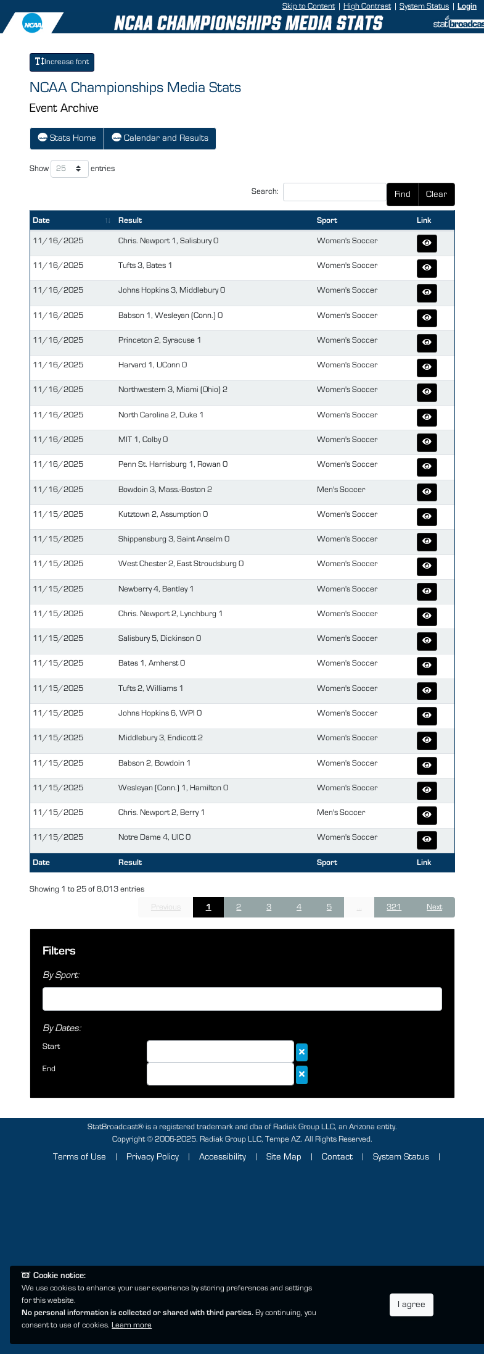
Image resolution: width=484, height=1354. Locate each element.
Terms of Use (79, 1156)
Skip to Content (308, 6)
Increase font (62, 61)
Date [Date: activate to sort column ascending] (41, 220)
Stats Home (67, 137)
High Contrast (367, 6)
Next (434, 907)
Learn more (132, 1325)
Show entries (72, 169)
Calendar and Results (160, 137)
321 (394, 907)
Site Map (283, 1156)
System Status (424, 6)
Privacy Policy (152, 1156)
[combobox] (242, 999)
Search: (319, 192)
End (49, 1068)
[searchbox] (49, 997)
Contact (337, 1156)
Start (51, 1046)
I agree (411, 1304)
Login (467, 6)
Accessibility (222, 1156)
